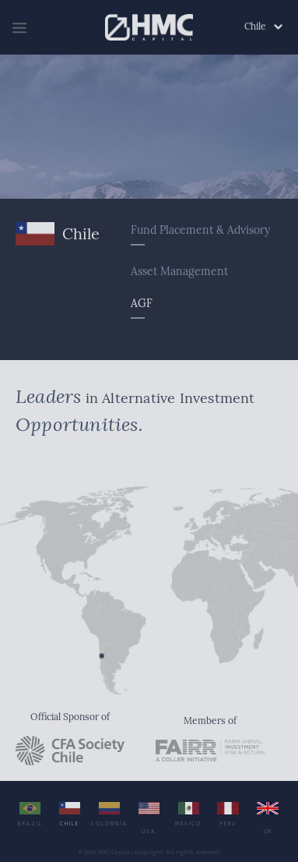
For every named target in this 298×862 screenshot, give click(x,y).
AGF (142, 305)
